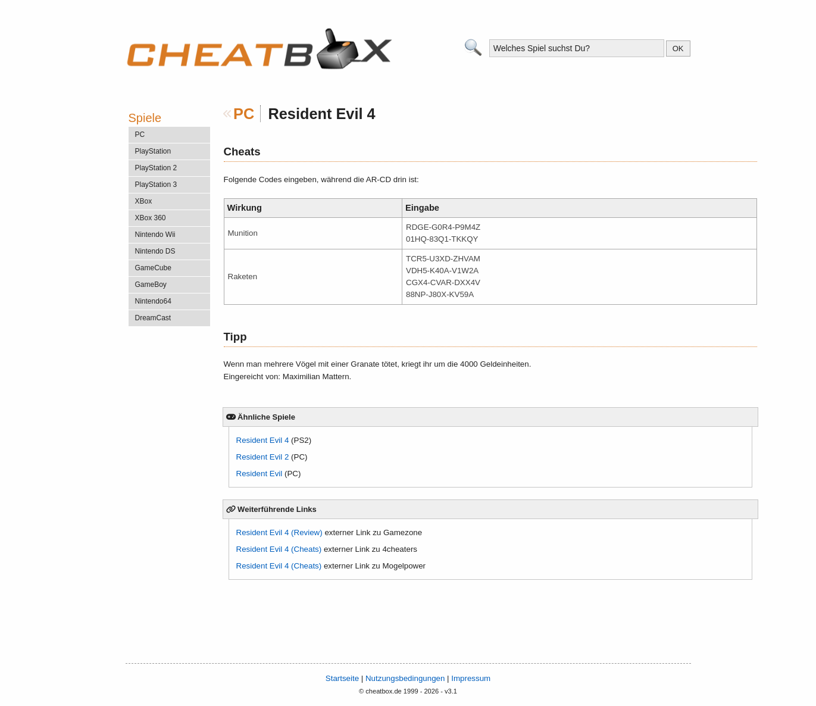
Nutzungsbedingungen (405, 678)
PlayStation (153, 151)
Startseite (342, 678)
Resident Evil (259, 473)
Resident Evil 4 (262, 440)
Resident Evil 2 (262, 456)
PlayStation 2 (156, 168)
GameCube (153, 268)
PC (243, 113)
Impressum (470, 678)
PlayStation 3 (156, 184)
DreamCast (153, 318)
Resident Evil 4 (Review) (279, 532)
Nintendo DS (155, 251)
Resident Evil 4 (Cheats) (279, 549)
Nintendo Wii (155, 234)
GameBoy (151, 284)
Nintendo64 (153, 301)
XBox (143, 201)
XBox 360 (150, 218)
